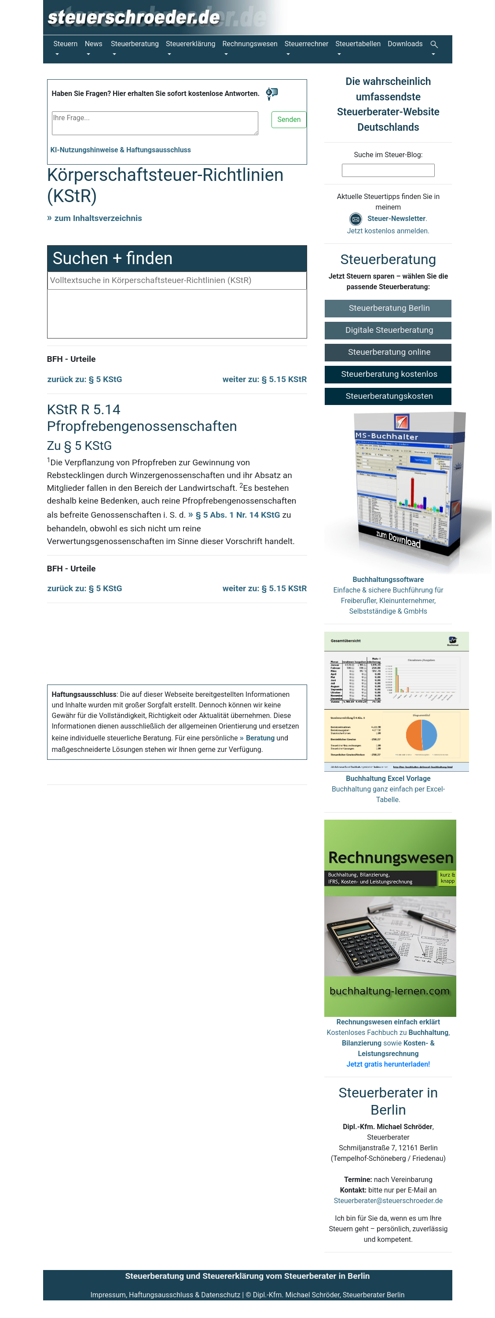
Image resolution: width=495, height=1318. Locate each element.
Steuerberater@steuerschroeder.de (388, 1201)
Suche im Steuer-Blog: (388, 155)
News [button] (94, 44)
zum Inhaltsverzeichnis (98, 218)
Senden (289, 119)
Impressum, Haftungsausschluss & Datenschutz (165, 1295)
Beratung (260, 738)
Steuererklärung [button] (190, 44)
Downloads (405, 44)
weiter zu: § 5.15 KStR (265, 379)
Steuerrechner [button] (307, 44)
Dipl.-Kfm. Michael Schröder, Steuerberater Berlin (329, 1295)
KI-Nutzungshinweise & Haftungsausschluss (121, 150)
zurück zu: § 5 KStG (85, 379)
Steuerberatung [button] (135, 44)
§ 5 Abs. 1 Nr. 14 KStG (238, 515)
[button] (435, 49)
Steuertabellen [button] (358, 44)
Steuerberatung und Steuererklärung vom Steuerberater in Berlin (247, 1276)
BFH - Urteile (71, 359)
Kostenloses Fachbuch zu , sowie (388, 1043)
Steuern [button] (66, 44)
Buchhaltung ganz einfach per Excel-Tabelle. (388, 789)
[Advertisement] (177, 316)
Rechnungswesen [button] (250, 44)
